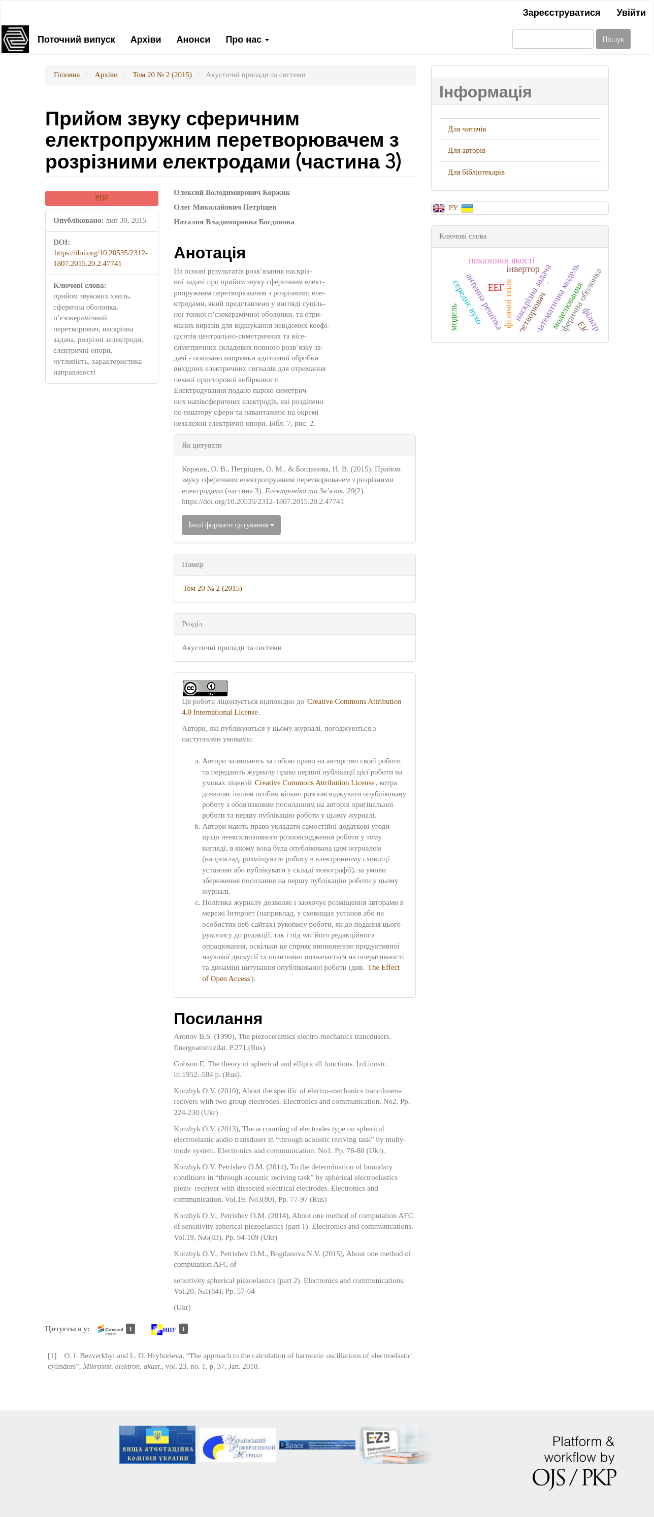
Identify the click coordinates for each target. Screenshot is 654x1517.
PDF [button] (102, 198)
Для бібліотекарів (476, 172)
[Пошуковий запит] (553, 39)
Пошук (613, 38)
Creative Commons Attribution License (315, 783)
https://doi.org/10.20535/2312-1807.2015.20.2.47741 (100, 258)
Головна (67, 75)
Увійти (631, 11)
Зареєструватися (561, 11)
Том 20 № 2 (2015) (162, 75)
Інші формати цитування (231, 525)
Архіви (145, 38)
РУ (454, 208)
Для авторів (466, 150)
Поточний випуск (76, 38)
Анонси (194, 38)
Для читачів (467, 129)
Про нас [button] (247, 38)
